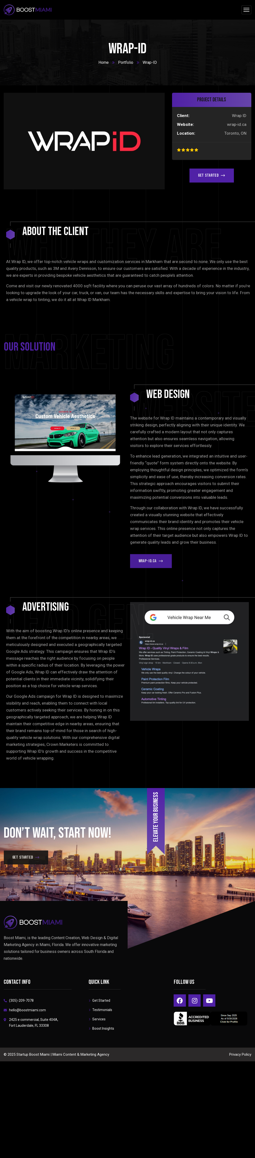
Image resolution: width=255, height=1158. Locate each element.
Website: (185, 124)
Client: (183, 115)
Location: (186, 133)
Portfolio (125, 62)
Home (103, 62)
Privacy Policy (240, 1054)
